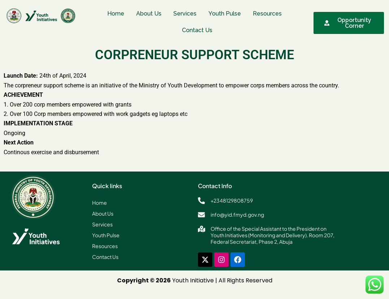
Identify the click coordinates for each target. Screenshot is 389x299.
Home (115, 13)
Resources (267, 13)
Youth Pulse (224, 13)
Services (184, 13)
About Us (148, 13)
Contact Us (197, 30)
